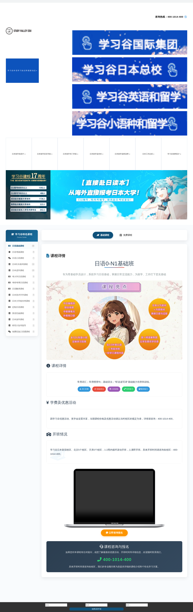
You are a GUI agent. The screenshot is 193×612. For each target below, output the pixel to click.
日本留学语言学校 (44, 154)
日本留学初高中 (18, 154)
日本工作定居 (148, 154)
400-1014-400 (169, 17)
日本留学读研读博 (122, 154)
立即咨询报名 (114, 533)
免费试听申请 (96, 609)
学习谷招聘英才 (174, 154)
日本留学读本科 (96, 154)
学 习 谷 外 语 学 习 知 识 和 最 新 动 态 (22, 70)
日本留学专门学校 (70, 154)
